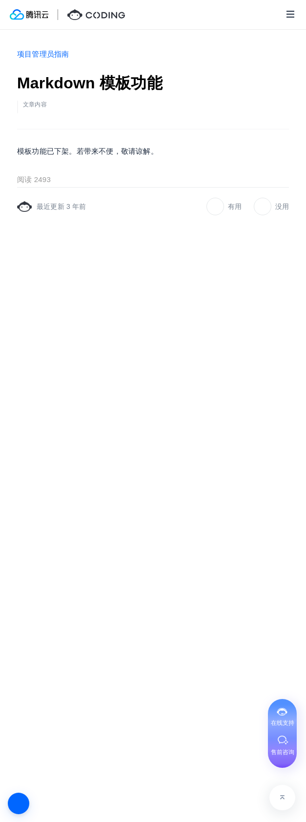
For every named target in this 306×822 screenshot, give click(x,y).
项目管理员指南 (43, 54)
